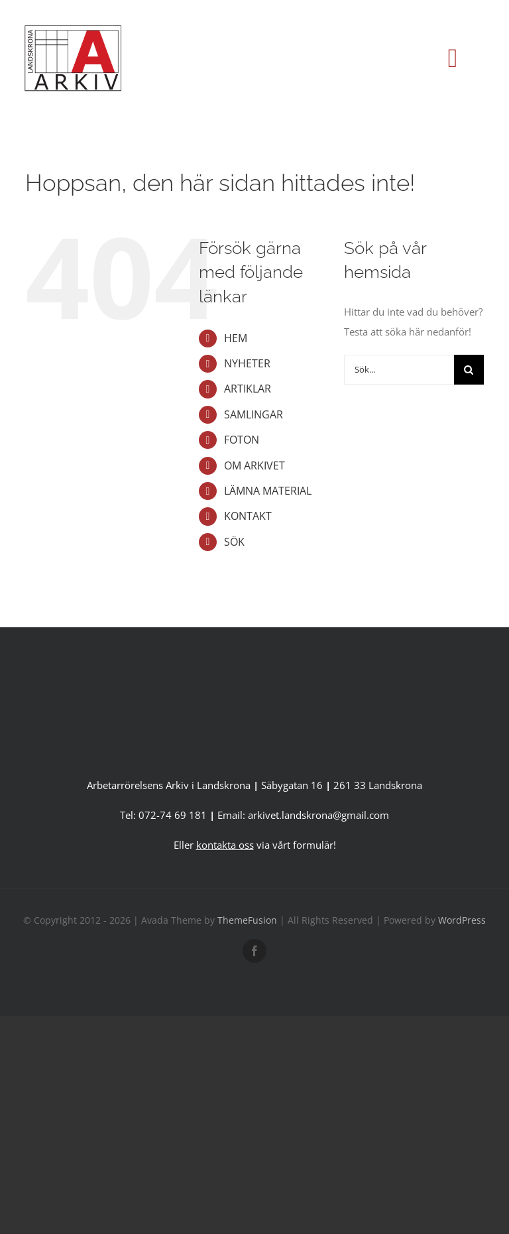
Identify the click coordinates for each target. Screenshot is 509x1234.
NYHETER (247, 363)
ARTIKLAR (247, 388)
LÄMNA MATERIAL (267, 490)
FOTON (241, 439)
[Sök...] (398, 370)
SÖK (234, 541)
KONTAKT (248, 516)
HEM (235, 338)
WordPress (462, 920)
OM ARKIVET (254, 465)
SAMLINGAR (253, 414)
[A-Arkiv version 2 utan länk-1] (254, 678)
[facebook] (254, 951)
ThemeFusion (247, 920)
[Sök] (469, 370)
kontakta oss (225, 844)
